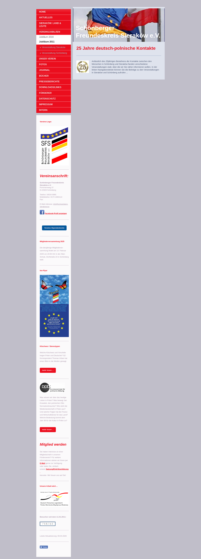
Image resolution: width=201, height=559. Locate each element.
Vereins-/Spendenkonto (54, 228)
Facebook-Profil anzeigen (56, 213)
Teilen (43, 547)
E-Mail (42, 463)
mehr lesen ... (48, 370)
